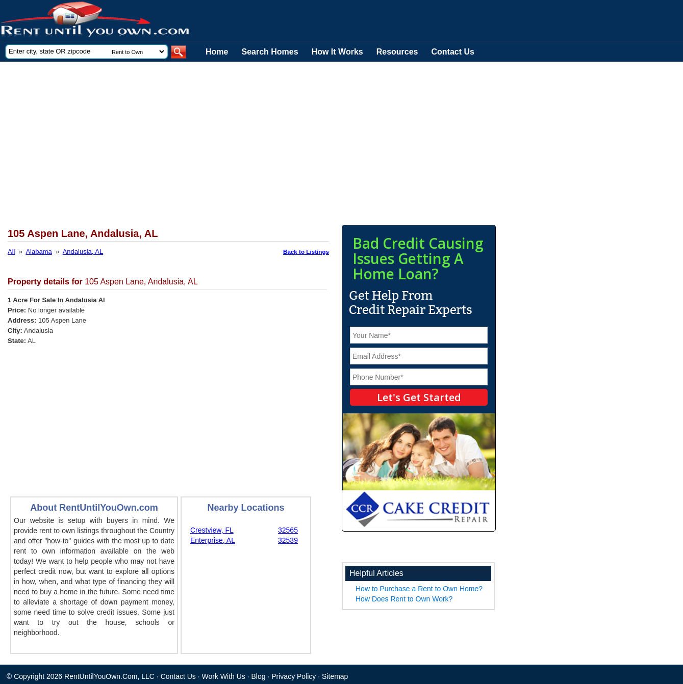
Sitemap (335, 676)
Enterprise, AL (212, 540)
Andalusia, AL (83, 251)
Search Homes (269, 51)
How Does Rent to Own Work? (404, 599)
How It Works (337, 51)
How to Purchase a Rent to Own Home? (419, 589)
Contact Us (453, 51)
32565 (288, 530)
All (11, 251)
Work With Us (223, 676)
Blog (258, 676)
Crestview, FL (212, 530)
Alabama (39, 251)
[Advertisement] (250, 138)
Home (217, 51)
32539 (288, 540)
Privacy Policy (293, 676)
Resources (397, 51)
